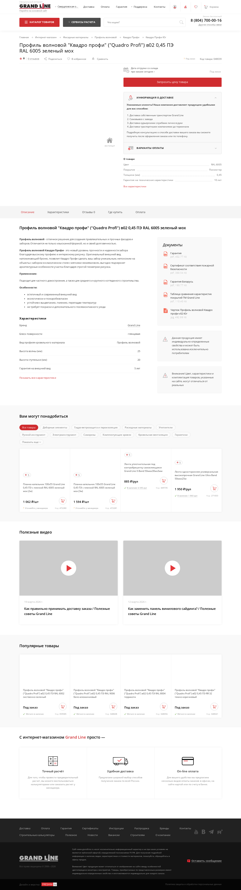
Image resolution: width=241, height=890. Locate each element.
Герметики (181, 434)
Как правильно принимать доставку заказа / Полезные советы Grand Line (67, 611)
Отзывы (88, 212)
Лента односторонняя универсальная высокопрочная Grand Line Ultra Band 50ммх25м (196, 475)
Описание (27, 212)
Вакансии (114, 835)
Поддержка (140, 6)
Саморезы (89, 434)
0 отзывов (33, 58)
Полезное (71, 835)
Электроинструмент (64, 434)
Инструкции (116, 828)
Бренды (164, 828)
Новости (93, 835)
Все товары (29, 427)
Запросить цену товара (172, 82)
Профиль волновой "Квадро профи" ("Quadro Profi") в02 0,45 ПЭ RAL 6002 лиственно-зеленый (43, 693)
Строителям (137, 835)
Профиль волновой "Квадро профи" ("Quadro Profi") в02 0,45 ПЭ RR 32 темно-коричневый (195, 693)
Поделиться (53, 58)
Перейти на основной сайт (33, 11)
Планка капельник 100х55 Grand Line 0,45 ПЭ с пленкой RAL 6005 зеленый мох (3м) (94, 488)
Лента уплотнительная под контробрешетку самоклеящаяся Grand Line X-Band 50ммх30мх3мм (143, 467)
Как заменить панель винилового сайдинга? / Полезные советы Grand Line (172, 611)
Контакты (159, 6)
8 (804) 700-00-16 (206, 20)
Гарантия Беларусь (181, 281)
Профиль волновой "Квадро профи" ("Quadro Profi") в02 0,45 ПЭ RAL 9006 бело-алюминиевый (94, 693)
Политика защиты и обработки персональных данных (193, 884)
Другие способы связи (210, 24)
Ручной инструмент (34, 434)
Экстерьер (109, 142)
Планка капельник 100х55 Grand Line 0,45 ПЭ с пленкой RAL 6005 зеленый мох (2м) (44, 488)
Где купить (115, 212)
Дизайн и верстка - (38, 884)
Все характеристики (134, 186)
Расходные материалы (138, 427)
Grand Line (134, 325)
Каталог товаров (39, 22)
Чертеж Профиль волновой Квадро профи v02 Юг (192, 311)
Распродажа (141, 828)
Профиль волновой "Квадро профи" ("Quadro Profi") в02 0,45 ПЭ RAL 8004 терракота (145, 693)
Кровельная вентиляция (153, 434)
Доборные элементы (55, 427)
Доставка (88, 6)
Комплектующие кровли (117, 434)
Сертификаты (90, 828)
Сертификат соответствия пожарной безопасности (192, 267)
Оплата (105, 6)
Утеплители (166, 427)
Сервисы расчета (81, 22)
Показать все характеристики (37, 377)
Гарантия (121, 6)
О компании (163, 835)
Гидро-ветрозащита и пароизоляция (96, 427)
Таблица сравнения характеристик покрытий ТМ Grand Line (191, 295)
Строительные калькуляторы (37, 835)
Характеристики (58, 212)
